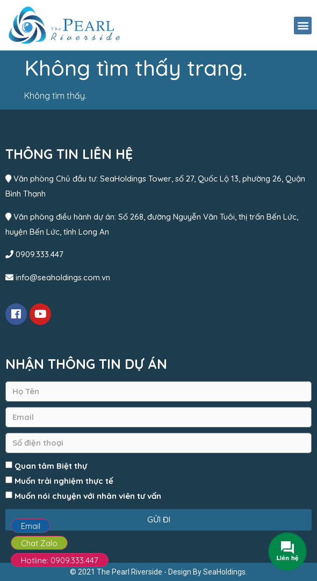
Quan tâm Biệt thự (51, 466)
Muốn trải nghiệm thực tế (64, 481)
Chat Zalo (39, 543)
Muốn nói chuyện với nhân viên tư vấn (88, 496)
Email (30, 526)
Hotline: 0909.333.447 (59, 560)
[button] (303, 25)
